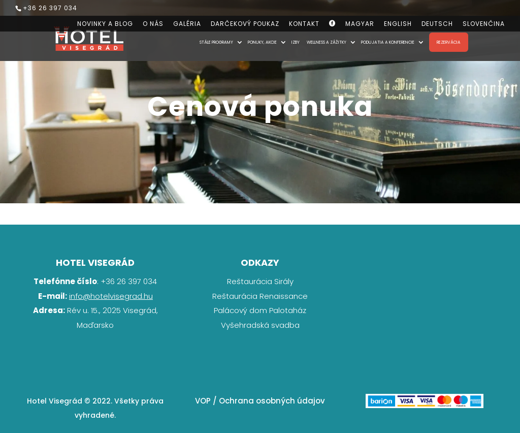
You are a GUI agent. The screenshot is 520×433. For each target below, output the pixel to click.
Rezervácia (449, 42)
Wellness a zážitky (326, 42)
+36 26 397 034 (50, 8)
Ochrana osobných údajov (272, 400)
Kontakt (304, 24)
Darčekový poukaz (245, 24)
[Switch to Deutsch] (437, 26)
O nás (153, 24)
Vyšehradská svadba (260, 325)
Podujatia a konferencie (387, 42)
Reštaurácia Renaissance (260, 296)
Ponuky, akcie (262, 42)
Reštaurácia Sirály (260, 281)
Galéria (187, 24)
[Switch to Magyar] (359, 26)
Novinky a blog (105, 24)
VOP (203, 400)
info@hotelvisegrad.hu (111, 296)
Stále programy (216, 42)
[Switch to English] (398, 26)
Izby (295, 42)
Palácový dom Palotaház (260, 310)
